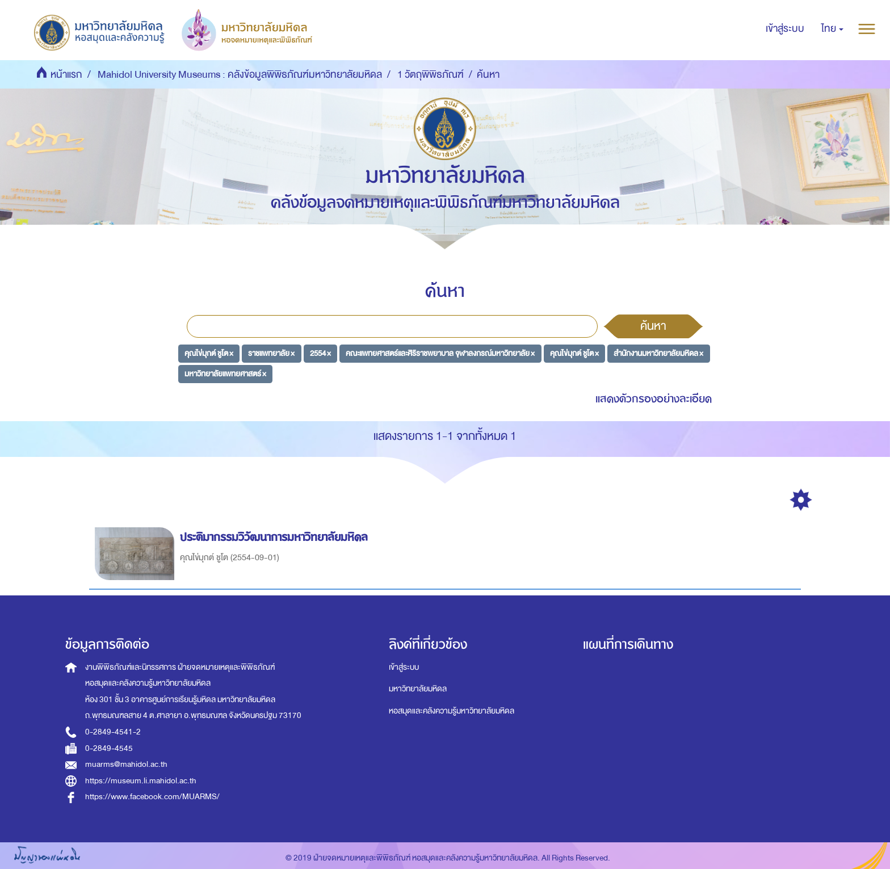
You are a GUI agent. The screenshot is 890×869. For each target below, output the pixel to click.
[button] (832, 29)
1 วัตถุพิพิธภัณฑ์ (430, 74)
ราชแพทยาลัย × (271, 353)
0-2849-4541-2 (113, 732)
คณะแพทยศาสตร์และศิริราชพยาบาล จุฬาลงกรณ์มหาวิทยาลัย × (440, 353)
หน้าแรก (66, 74)
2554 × (320, 353)
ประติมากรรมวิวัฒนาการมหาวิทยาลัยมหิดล (275, 537)
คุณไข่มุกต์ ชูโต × (208, 353)
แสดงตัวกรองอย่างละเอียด (653, 398)
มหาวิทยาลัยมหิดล (418, 689)
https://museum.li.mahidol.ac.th (140, 781)
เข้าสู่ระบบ (404, 667)
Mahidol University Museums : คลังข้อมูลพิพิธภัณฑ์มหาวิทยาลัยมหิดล (240, 74)
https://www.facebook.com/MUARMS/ (152, 797)
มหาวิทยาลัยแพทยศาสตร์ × (225, 373)
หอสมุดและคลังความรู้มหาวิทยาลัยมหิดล (451, 711)
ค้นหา (653, 326)
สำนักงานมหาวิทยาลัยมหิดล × (658, 353)
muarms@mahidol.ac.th (126, 764)
